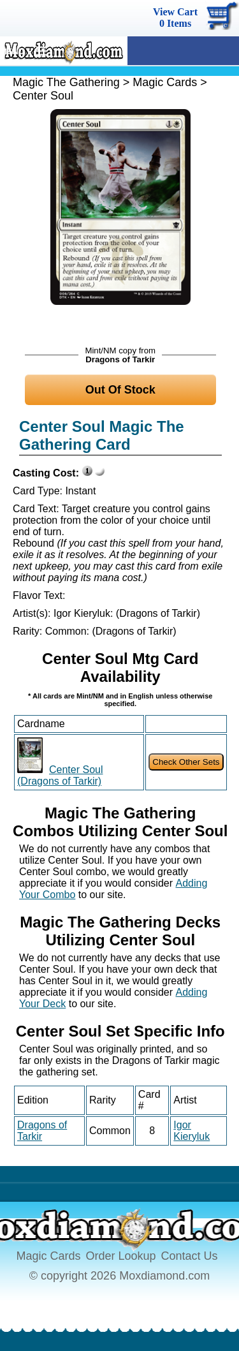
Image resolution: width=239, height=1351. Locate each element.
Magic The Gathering (66, 82)
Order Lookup (120, 1256)
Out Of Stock (120, 389)
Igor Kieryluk (191, 1130)
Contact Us (189, 1256)
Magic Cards (165, 82)
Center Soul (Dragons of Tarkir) (60, 775)
